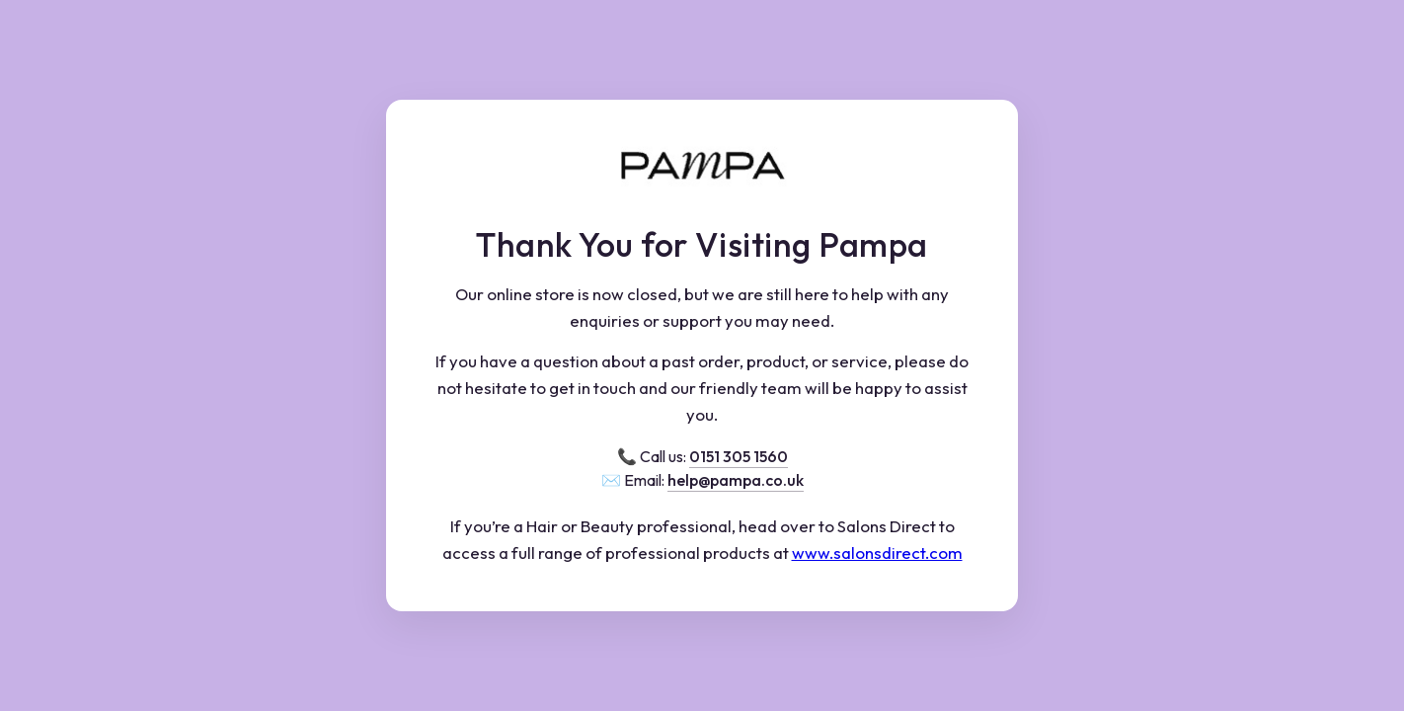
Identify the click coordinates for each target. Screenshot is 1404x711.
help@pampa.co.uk (735, 480)
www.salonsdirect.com (877, 552)
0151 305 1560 (738, 456)
